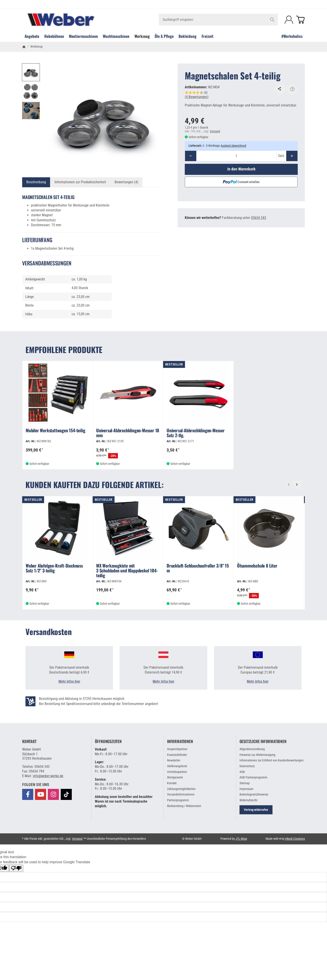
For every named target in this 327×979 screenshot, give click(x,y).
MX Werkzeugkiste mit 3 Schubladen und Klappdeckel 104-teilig (127, 571)
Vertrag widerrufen (256, 809)
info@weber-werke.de (48, 776)
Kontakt (29, 741)
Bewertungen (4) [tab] (126, 182)
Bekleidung (188, 36)
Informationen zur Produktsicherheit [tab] (80, 182)
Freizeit (207, 36)
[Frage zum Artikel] (292, 89)
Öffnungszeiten (108, 741)
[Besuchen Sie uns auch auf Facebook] (27, 794)
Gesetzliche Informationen (262, 741)
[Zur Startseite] (69, 19)
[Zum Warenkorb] (300, 19)
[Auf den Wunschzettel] (280, 89)
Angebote (32, 36)
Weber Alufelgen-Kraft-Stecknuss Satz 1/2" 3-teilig (54, 568)
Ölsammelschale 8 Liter (257, 566)
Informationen (180, 741)
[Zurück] (288, 484)
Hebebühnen (54, 36)
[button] (31, 72)
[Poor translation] (16, 868)
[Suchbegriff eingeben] (218, 19)
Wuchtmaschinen (116, 36)
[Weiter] (297, 484)
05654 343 (258, 218)
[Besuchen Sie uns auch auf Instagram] (53, 794)
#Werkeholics (291, 36)
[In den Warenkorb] (241, 169)
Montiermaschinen (83, 36)
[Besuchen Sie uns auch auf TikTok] (66, 794)
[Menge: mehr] (292, 156)
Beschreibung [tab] (36, 182)
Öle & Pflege (164, 36)
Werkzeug (142, 36)
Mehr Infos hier (69, 681)
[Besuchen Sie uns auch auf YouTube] (40, 794)
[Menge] (236, 156)
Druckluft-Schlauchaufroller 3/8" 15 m (198, 568)
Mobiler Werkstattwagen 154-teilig (55, 431)
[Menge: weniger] (191, 156)
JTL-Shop (241, 838)
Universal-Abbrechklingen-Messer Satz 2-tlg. (196, 433)
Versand (215, 131)
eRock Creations (295, 838)
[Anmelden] (288, 19)
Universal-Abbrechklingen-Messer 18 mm (127, 433)
